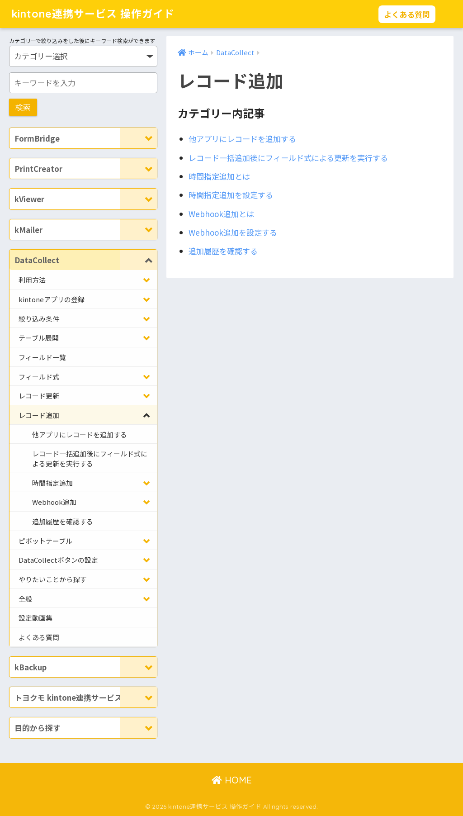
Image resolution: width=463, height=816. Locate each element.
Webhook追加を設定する (233, 232)
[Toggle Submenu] (138, 138)
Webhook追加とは (221, 213)
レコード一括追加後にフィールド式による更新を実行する (288, 157)
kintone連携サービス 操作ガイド (93, 13)
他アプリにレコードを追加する (242, 138)
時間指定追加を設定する (231, 194)
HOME (232, 780)
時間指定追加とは (219, 176)
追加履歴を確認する (223, 250)
